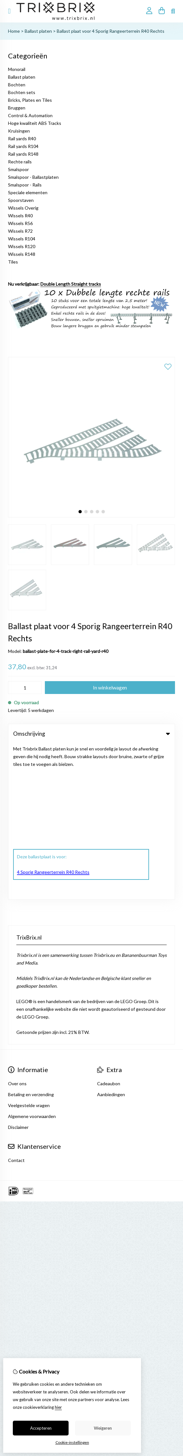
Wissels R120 (21, 246)
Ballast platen (38, 31)
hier (58, 1407)
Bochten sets (21, 92)
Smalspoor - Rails (25, 184)
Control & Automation (30, 115)
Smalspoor (18, 169)
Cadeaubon (108, 927)
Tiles (13, 261)
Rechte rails (20, 161)
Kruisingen (19, 131)
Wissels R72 (20, 231)
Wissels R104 (21, 238)
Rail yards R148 (23, 154)
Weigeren (103, 1428)
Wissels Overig (23, 208)
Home (14, 31)
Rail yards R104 (23, 146)
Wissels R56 (20, 223)
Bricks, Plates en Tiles (30, 100)
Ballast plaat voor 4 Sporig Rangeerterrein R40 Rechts (110, 31)
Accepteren (41, 1428)
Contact (16, 1004)
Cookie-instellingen (72, 1442)
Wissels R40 (20, 215)
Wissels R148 (21, 254)
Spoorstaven (21, 200)
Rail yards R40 (22, 138)
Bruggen (16, 107)
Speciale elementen (27, 192)
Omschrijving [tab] (91, 733)
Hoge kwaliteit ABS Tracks (34, 123)
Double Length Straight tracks (70, 284)
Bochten (16, 84)
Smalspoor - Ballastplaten (33, 177)
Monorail (16, 69)
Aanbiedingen (111, 938)
